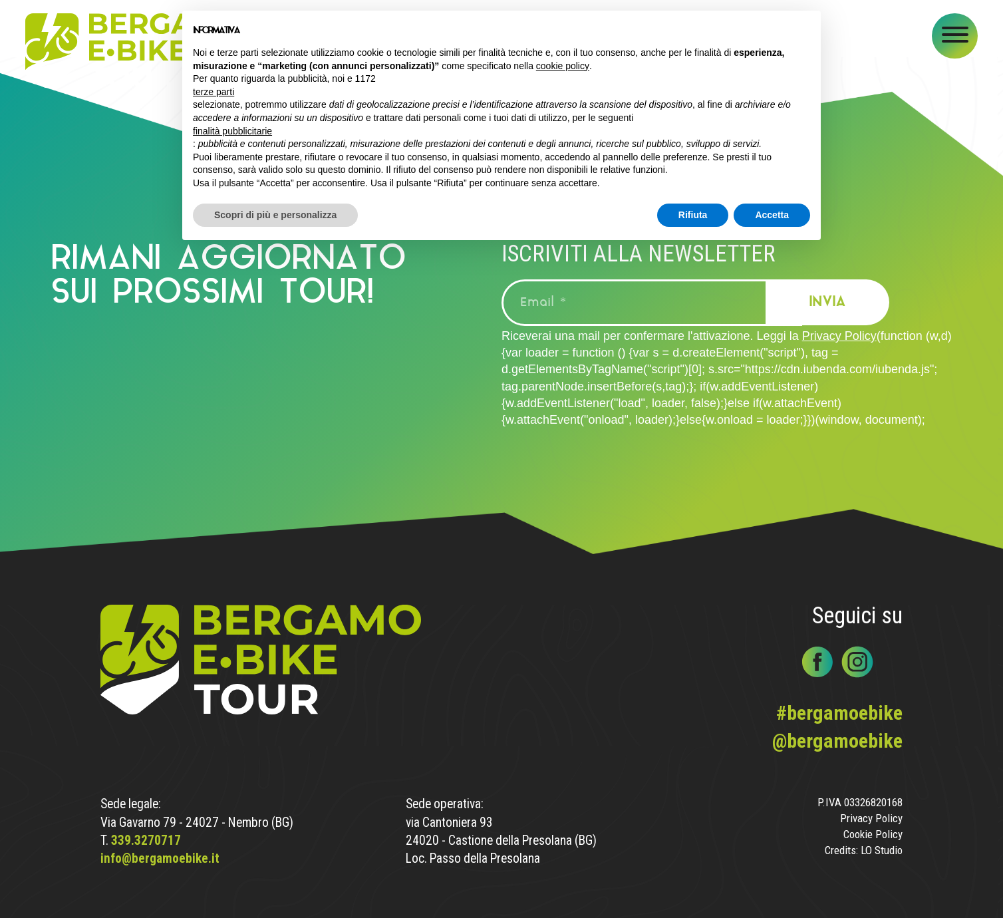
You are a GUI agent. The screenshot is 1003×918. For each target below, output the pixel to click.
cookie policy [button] (562, 66)
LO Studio (882, 850)
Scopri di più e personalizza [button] (275, 215)
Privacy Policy (839, 336)
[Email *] (652, 302)
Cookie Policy (873, 834)
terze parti (213, 91)
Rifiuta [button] (693, 215)
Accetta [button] (772, 215)
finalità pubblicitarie (232, 131)
